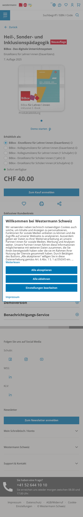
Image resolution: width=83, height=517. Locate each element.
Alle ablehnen (41, 279)
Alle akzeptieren (41, 270)
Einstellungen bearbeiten (41, 288)
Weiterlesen (13, 262)
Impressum (12, 297)
